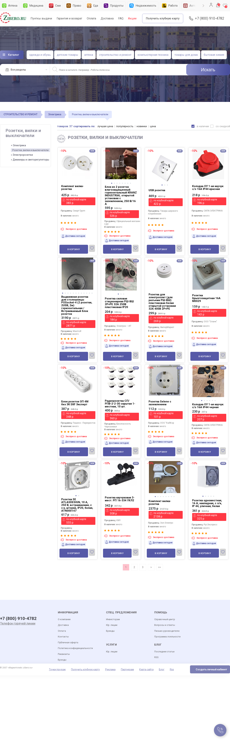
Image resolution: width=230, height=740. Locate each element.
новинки (142, 126)
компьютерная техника (153, 54)
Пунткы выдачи (41, 18)
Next (203, 6)
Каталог (13, 54)
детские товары (67, 54)
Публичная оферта (68, 642)
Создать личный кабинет (211, 669)
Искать (208, 69)
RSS (156, 657)
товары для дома (186, 54)
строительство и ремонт (115, 54)
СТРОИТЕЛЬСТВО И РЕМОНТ (21, 114)
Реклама (110, 669)
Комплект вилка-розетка (72, 188)
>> (159, 567)
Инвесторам (113, 619)
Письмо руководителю (167, 631)
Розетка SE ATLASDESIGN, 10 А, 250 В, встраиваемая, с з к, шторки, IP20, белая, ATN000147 (77, 505)
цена (153, 126)
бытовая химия (214, 54)
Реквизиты (64, 654)
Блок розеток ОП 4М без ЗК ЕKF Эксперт (74, 403)
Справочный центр (164, 619)
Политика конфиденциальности (75, 648)
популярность (124, 126)
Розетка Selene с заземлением (160, 403)
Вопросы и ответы (164, 625)
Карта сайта (146, 669)
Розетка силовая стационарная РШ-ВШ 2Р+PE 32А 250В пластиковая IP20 (119, 303)
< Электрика (18, 145)
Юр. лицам (111, 625)
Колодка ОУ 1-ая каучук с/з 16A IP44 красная (207, 188)
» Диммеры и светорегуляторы (30, 159)
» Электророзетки (22, 154)
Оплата (91, 18)
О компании (64, 619)
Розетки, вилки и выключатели (30, 150)
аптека (88, 54)
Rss (172, 669)
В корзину (74, 249)
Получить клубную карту (162, 18)
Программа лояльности (167, 636)
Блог (161, 669)
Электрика (54, 114)
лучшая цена (105, 126)
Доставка (107, 18)
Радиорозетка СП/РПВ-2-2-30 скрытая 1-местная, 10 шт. (120, 403)
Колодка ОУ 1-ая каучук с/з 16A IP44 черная (207, 406)
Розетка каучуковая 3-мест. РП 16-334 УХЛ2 (119, 499)
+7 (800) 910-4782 (209, 18)
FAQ (120, 18)
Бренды (110, 631)
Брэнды (62, 659)
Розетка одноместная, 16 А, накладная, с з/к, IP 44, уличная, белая (207, 503)
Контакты (63, 636)
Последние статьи (164, 651)
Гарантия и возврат (69, 18)
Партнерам (127, 669)
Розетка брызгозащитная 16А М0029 (206, 298)
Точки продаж (57, 669)
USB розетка (157, 190)
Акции (132, 18)
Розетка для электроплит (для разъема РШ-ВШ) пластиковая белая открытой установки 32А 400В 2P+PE (162, 301)
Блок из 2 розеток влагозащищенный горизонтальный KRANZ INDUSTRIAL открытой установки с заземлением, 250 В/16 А (121, 195)
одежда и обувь (40, 54)
